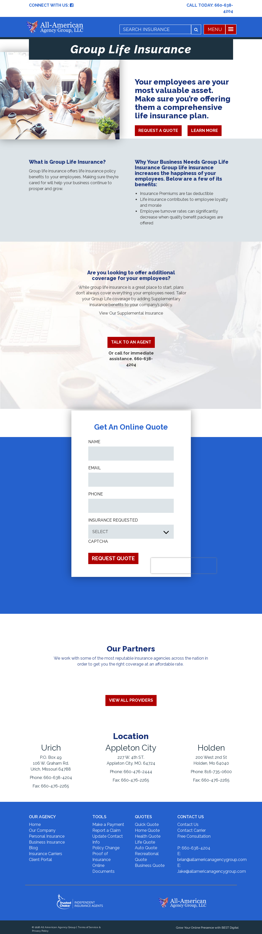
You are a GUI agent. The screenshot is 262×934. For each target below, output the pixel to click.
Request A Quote (158, 130)
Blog (33, 847)
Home (35, 824)
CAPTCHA (98, 541)
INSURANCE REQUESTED (113, 520)
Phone (95, 494)
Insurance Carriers (45, 853)
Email (94, 467)
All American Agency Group (58, 927)
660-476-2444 (138, 771)
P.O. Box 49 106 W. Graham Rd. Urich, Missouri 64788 (51, 763)
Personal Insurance (46, 836)
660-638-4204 (57, 777)
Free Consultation (194, 836)
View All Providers (131, 700)
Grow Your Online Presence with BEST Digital (207, 927)
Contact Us (188, 824)
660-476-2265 (55, 786)
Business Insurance (47, 842)
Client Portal (40, 859)
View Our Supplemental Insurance (131, 313)
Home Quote (147, 830)
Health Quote (147, 836)
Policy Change (105, 847)
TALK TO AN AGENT (131, 342)
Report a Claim (106, 830)
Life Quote (145, 842)
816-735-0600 (218, 771)
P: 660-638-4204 (193, 848)
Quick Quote (147, 824)
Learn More (204, 130)
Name (94, 441)
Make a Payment (108, 824)
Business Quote (150, 865)
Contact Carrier (191, 830)
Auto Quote (146, 847)
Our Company (42, 830)
